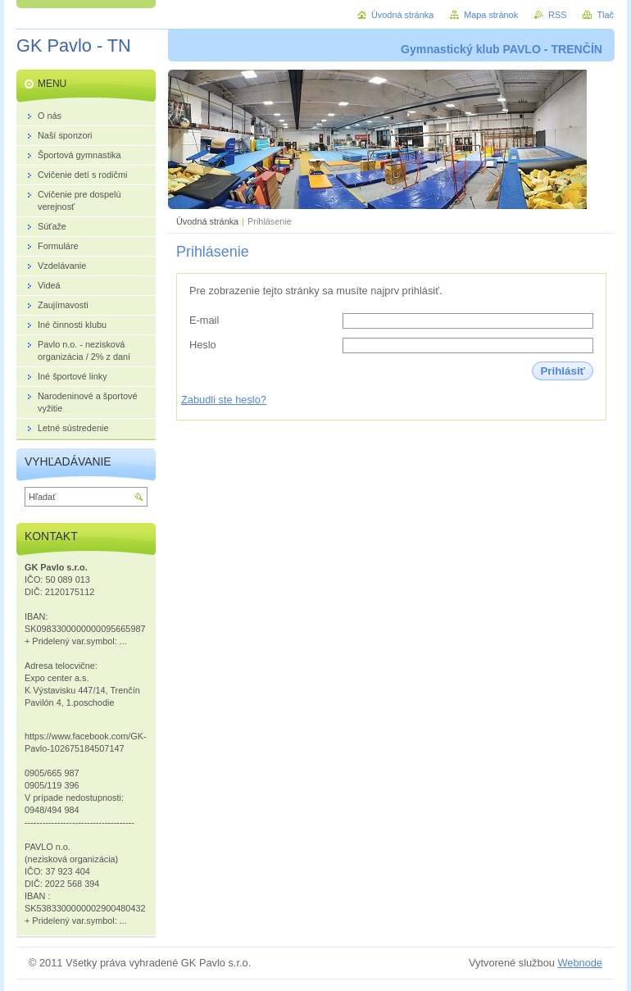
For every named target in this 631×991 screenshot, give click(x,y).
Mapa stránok (491, 15)
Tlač (605, 15)
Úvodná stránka (207, 221)
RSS (557, 15)
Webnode (579, 963)
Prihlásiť (562, 371)
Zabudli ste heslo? (223, 399)
